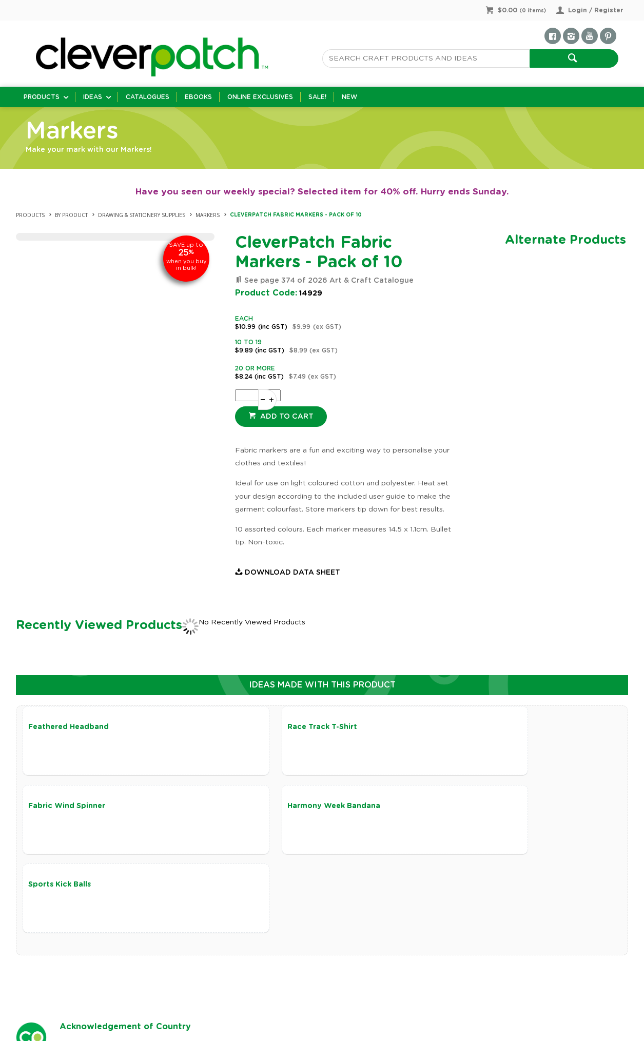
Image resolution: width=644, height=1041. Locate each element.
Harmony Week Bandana (74, 808)
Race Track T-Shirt (265, 727)
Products (42, 97)
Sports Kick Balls (261, 808)
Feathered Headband (68, 727)
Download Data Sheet (292, 572)
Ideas (92, 97)
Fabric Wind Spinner (470, 727)
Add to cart (286, 416)
